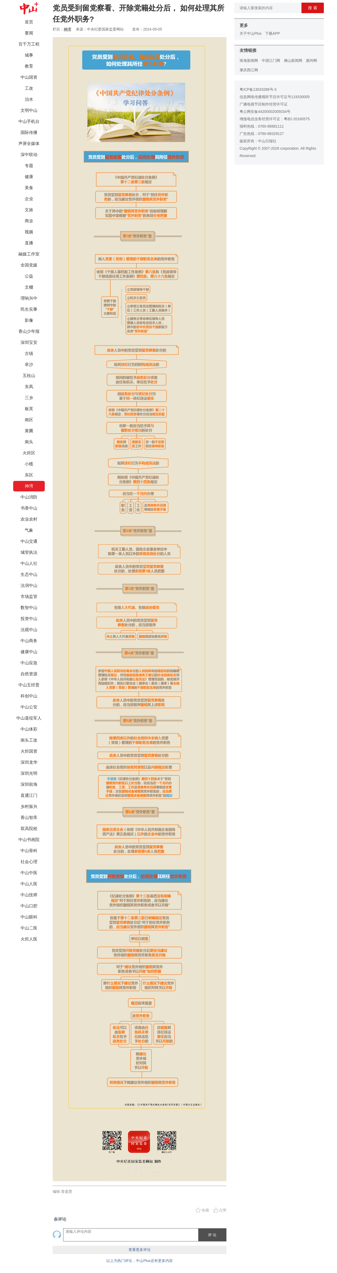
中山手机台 (28, 121)
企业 (29, 199)
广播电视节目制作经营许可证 (264, 104)
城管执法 (29, 552)
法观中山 (29, 629)
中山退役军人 (29, 718)
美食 (29, 187)
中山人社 (29, 563)
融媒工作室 (28, 254)
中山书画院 (28, 839)
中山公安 (29, 707)
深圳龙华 (29, 762)
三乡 (29, 397)
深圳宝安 (29, 342)
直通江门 (29, 795)
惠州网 (311, 60)
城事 (29, 55)
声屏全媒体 (28, 143)
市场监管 (29, 596)
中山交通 (29, 541)
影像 (29, 320)
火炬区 (29, 453)
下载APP (272, 33)
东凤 (29, 386)
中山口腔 (29, 906)
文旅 (29, 210)
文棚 (29, 287)
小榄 (29, 464)
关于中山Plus (250, 33)
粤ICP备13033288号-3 (258, 89)
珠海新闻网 (249, 60)
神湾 (29, 486)
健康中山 (29, 652)
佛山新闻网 (293, 60)
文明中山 (29, 110)
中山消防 (29, 497)
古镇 (29, 353)
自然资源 (29, 674)
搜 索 (312, 8)
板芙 (29, 408)
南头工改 (29, 740)
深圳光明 (29, 773)
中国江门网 (271, 60)
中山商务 (29, 640)
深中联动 (29, 154)
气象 (29, 530)
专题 (29, 165)
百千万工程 (28, 44)
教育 (29, 66)
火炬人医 (29, 939)
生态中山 (29, 574)
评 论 (212, 1235)
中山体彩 (29, 729)
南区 (29, 419)
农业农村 (29, 519)
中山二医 (29, 928)
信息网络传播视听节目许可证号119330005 (275, 97)
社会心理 (29, 861)
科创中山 (29, 696)
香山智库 (29, 817)
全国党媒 (29, 265)
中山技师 (29, 895)
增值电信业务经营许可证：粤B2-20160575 (275, 119)
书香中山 (29, 508)
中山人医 (29, 884)
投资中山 (29, 618)
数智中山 (29, 607)
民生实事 (29, 309)
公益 (29, 276)
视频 (29, 232)
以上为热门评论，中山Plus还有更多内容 (139, 1261)
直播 (29, 243)
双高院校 (29, 828)
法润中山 (29, 585)
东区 (29, 475)
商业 (29, 221)
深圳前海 (29, 784)
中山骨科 (29, 850)
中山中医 (29, 873)
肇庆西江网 (249, 70)
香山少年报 (28, 331)
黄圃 (29, 431)
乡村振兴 (29, 806)
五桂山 (29, 375)
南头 (29, 442)
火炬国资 (29, 751)
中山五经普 (28, 685)
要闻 (29, 33)
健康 (29, 176)
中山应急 (29, 663)
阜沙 (29, 364)
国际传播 (29, 132)
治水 (29, 99)
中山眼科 (29, 917)
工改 (29, 88)
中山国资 (29, 77)
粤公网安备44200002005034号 (265, 111)
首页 (29, 22)
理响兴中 (29, 298)
